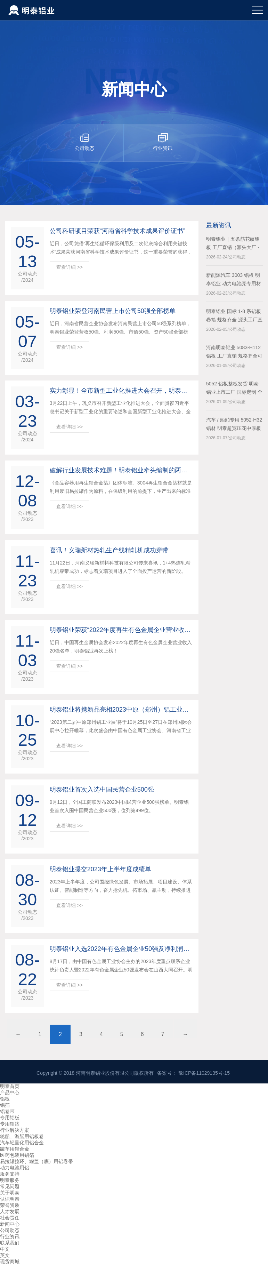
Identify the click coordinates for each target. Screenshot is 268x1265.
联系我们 (9, 1243)
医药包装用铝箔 (17, 1155)
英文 (5, 1255)
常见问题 (9, 1186)
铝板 (5, 1099)
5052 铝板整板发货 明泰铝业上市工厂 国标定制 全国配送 (234, 388)
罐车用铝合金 (14, 1149)
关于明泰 (9, 1192)
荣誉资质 (9, 1205)
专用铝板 (9, 1117)
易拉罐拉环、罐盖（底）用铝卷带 (36, 1161)
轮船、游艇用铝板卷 (22, 1136)
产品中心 (9, 1092)
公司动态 (9, 1230)
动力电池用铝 (14, 1167)
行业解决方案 (14, 1130)
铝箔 (5, 1105)
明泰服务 (9, 1180)
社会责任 (9, 1217)
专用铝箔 (9, 1124)
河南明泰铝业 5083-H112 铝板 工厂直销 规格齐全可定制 (234, 352)
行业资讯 (9, 1236)
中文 (5, 1249)
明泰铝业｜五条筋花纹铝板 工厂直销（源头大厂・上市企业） (233, 243)
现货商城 (9, 1261)
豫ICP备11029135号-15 (204, 1073)
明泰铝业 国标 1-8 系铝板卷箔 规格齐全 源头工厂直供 (234, 316)
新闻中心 (9, 1224)
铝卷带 (7, 1111)
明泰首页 (9, 1086)
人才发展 (9, 1211)
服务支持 (9, 1174)
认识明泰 (9, 1199)
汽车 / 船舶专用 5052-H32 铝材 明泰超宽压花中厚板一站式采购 (234, 424)
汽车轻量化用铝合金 (22, 1142)
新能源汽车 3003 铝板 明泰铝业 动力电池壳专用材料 (233, 280)
